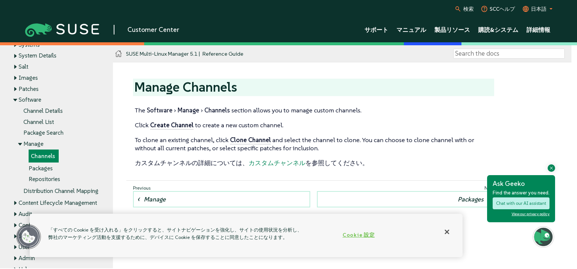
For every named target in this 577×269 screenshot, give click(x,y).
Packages (41, 168)
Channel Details (43, 110)
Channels (43, 156)
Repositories (44, 179)
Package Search (43, 133)
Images (28, 77)
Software (30, 100)
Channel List (38, 121)
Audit (25, 213)
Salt (23, 66)
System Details (37, 55)
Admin (27, 258)
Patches (29, 88)
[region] (246, 235)
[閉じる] (447, 232)
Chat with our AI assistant (521, 203)
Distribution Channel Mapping (60, 191)
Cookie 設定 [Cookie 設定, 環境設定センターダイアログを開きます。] (359, 235)
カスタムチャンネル (277, 163)
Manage (33, 144)
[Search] (509, 54)
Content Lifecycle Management (58, 203)
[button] (28, 237)
